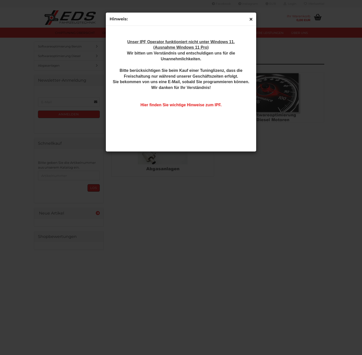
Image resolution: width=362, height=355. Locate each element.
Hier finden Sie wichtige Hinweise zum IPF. (181, 105)
